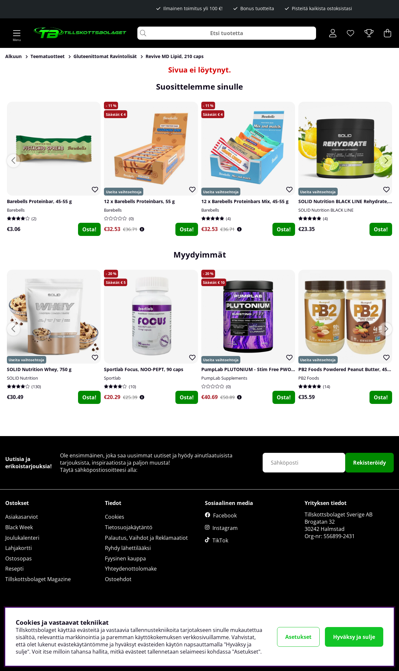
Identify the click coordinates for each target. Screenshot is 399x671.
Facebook (225, 515)
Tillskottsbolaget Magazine (38, 579)
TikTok (220, 540)
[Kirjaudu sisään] (333, 33)
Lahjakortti (18, 548)
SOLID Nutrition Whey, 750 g (39, 369)
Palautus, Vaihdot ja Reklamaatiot (146, 537)
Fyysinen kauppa (125, 558)
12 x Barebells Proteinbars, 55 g (139, 201)
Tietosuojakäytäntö (128, 527)
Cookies (114, 516)
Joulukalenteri (22, 537)
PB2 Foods (308, 378)
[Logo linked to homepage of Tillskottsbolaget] (80, 33)
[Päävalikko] (16, 33)
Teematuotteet (47, 56)
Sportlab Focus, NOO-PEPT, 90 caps (143, 369)
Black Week (19, 527)
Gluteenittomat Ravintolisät (105, 56)
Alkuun (13, 56)
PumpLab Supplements (224, 378)
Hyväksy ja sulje (354, 636)
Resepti (14, 568)
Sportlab (112, 378)
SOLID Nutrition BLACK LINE (325, 210)
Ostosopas (18, 558)
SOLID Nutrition (22, 378)
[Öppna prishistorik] (142, 229)
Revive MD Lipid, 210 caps (175, 56)
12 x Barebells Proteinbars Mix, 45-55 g (245, 201)
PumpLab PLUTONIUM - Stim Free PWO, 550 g (253, 369)
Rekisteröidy (369, 462)
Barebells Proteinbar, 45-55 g (39, 201)
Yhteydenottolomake (131, 568)
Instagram (225, 528)
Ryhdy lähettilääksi (128, 548)
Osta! (89, 229)
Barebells (16, 210)
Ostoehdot (118, 579)
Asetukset (298, 636)
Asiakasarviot (21, 516)
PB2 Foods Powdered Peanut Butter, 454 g (346, 369)
